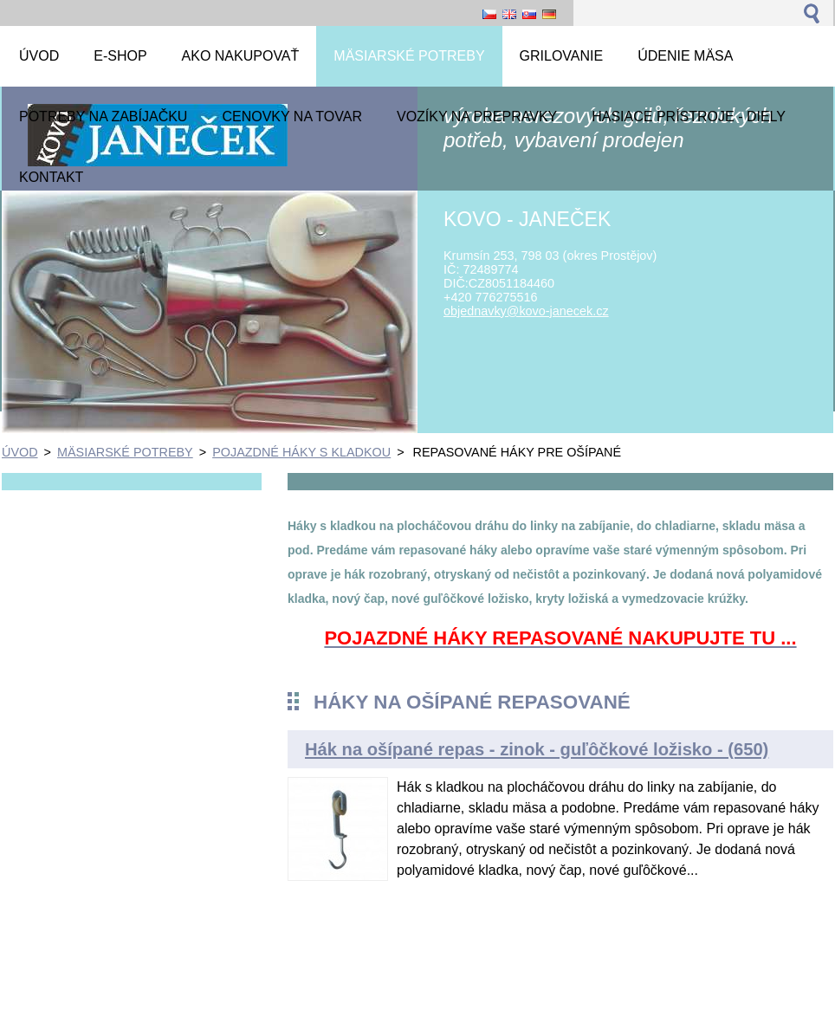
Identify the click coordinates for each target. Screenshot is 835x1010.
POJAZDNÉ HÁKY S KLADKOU (301, 452)
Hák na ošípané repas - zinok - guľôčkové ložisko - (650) (536, 749)
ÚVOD (20, 452)
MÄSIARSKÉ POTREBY (125, 452)
